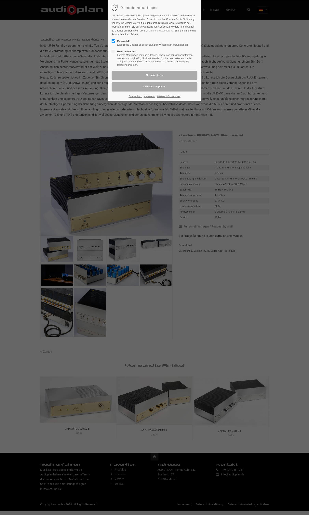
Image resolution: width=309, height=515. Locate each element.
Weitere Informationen (169, 96)
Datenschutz (135, 96)
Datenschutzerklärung (160, 30)
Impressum (149, 96)
